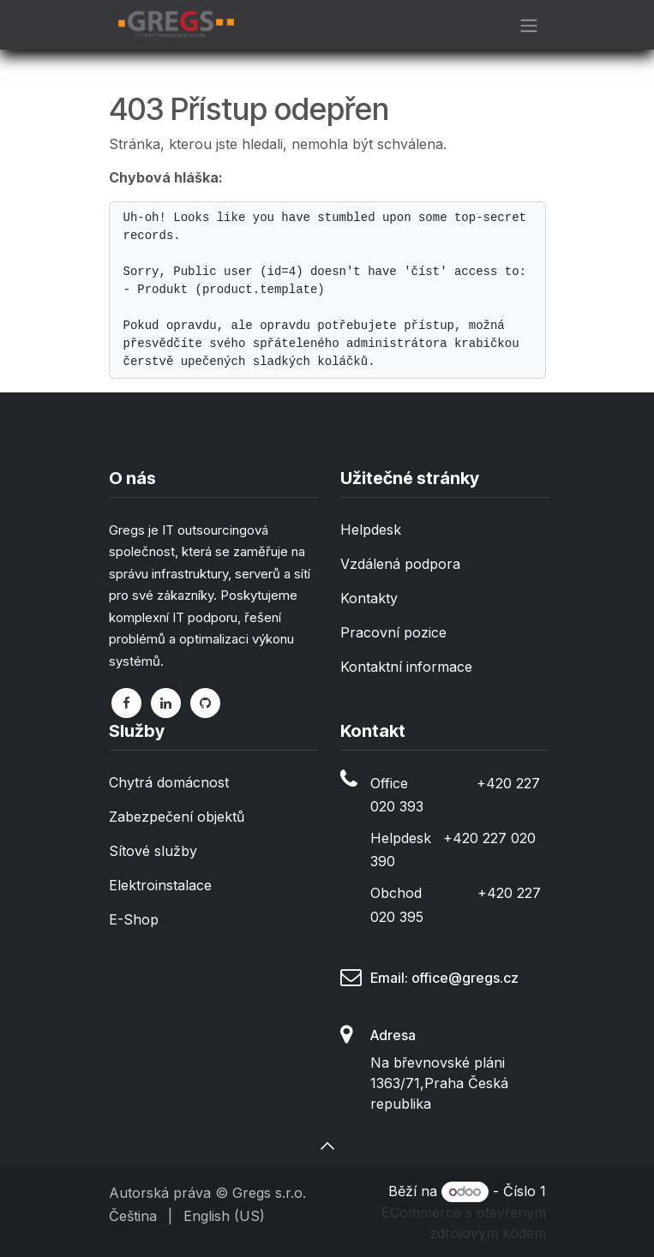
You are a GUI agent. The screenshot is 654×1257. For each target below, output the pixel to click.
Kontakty (369, 598)
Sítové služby (153, 850)
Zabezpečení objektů (176, 816)
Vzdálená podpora (400, 563)
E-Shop (134, 919)
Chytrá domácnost (169, 782)
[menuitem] (133, 1216)
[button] (327, 1145)
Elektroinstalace (160, 885)
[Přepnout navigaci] (529, 25)
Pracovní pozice (393, 632)
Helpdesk (370, 529)
